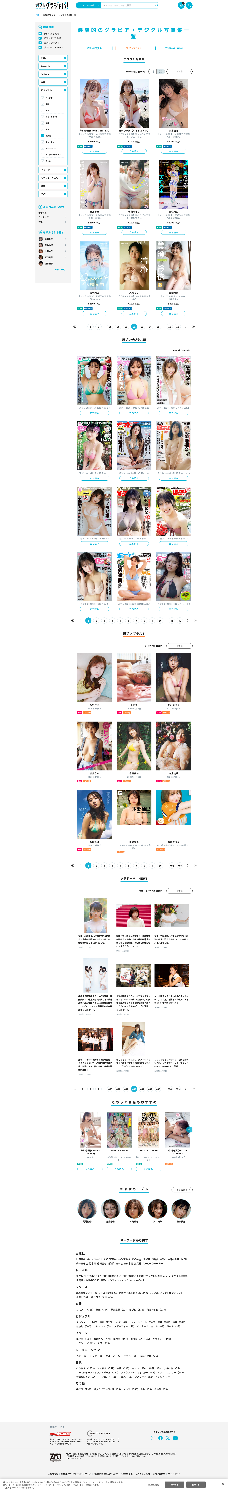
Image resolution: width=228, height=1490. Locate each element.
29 (110, 326)
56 (177, 326)
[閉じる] (223, 1484)
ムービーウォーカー (152, 1263)
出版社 (44, 58)
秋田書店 (80, 1259)
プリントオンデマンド (170, 1292)
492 (172, 865)
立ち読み (94, 151)
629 (178, 1089)
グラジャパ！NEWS (53, 47)
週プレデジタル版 (52, 38)
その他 (44, 194)
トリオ (97, 1355)
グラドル (86, 1368)
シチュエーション (49, 178)
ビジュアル (46, 90)
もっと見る (182, 1189)
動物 (146, 1389)
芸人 (127, 1376)
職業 (43, 186)
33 (142, 326)
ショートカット (52, 116)
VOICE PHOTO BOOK (146, 1292)
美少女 (84, 1339)
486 (158, 1089)
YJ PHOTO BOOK (108, 1276)
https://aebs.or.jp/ (73, 1458)
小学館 (183, 1259)
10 (160, 620)
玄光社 (146, 1259)
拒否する (174, 1484)
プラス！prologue (107, 1292)
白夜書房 (128, 1263)
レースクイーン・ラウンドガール (98, 1372)
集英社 (162, 1259)
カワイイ (161, 1339)
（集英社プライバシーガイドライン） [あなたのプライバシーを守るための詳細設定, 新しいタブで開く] (19, 1487)
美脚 (47, 123)
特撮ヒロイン (87, 1376)
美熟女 (121, 1339)
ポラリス (95, 1297)
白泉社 (119, 1263)
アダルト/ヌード (163, 1376)
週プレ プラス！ (51, 42)
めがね (136, 1309)
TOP (37, 15)
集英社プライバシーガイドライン (76, 1474)
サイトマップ (174, 1474)
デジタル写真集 (51, 33)
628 (170, 1089)
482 (126, 1089)
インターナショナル (53, 154)
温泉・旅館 (149, 1355)
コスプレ (85, 1309)
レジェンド (109, 1376)
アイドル (106, 1368)
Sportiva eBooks (135, 1280)
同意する (196, 1484)
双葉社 (137, 1263)
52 (180, 620)
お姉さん (102, 1339)
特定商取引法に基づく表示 (106, 1474)
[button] (189, 1130)
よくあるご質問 (143, 1474)
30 (118, 326)
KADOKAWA (110, 1259)
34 (150, 326)
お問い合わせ (159, 1474)
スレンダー (50, 98)
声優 (155, 1368)
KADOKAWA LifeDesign (130, 1259)
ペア (82, 1355)
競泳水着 (118, 1309)
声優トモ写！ (83, 1297)
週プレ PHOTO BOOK (87, 1276)
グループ (114, 1355)
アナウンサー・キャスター (138, 1372)
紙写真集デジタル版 (86, 1292)
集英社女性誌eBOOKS (87, 1280)
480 (110, 1089)
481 (118, 1089)
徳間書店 (101, 1263)
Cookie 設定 (127, 1474)
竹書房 (92, 1263)
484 (142, 1089)
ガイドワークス (95, 1259)
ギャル (48, 161)
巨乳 (47, 104)
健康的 (48, 135)
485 (150, 1089)
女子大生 (171, 1368)
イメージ (45, 170)
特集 (41, 221)
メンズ (131, 1389)
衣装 (43, 82)
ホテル (131, 1355)
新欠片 (111, 1263)
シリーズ (45, 74)
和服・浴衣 (156, 1309)
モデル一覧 (60, 269)
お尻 (47, 110)
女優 (123, 1368)
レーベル (45, 66)
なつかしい (140, 1339)
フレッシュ (50, 142)
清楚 (83, 1343)
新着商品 (42, 212)
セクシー (182, 1339)
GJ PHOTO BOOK (127, 1276)
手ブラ (84, 1389)
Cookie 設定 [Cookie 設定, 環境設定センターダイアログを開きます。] (153, 1484)
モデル (139, 1368)
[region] (114, 1484)
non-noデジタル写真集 (173, 1276)
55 (169, 326)
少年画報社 (82, 1263)
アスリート (143, 1376)
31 (126, 326)
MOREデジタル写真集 (149, 1276)
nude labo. (107, 1297)
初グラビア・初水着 (107, 1389)
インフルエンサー (171, 1372)
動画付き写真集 (126, 1292)
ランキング (43, 217)
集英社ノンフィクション (113, 1280)
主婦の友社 (173, 1259)
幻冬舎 (154, 1259)
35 (158, 326)
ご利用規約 (53, 1474)
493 (180, 865)
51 (172, 620)
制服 (102, 1309)
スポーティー (51, 148)
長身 (47, 129)
